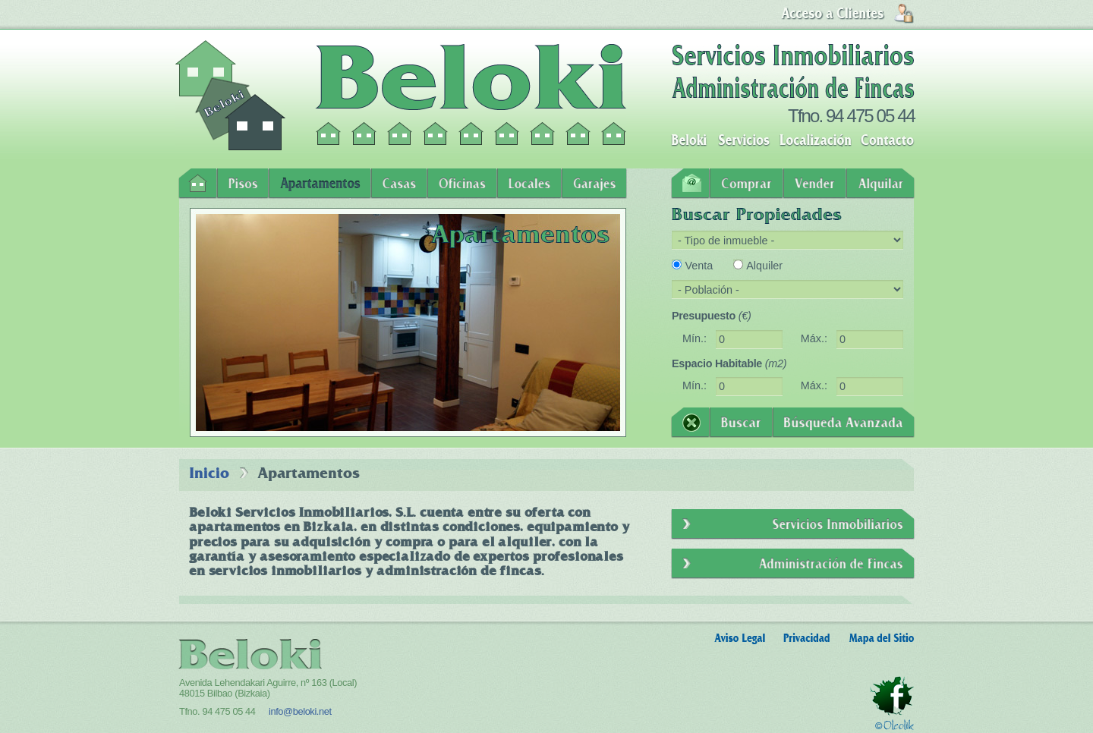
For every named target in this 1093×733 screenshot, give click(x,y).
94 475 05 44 (870, 115)
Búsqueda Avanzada (843, 422)
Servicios (744, 140)
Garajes (594, 183)
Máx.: (814, 338)
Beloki (688, 140)
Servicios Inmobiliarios (793, 524)
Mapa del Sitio (881, 638)
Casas (399, 183)
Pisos (243, 183)
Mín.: (694, 338)
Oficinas (462, 183)
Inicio (197, 183)
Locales (529, 183)
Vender (814, 183)
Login (847, 14)
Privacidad (806, 638)
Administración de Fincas (793, 564)
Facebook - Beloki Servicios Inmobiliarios (892, 696)
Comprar (746, 183)
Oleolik (894, 724)
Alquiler (764, 266)
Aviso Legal (739, 638)
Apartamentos (320, 183)
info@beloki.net (300, 711)
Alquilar (880, 183)
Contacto (887, 140)
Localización (815, 140)
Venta (699, 266)
